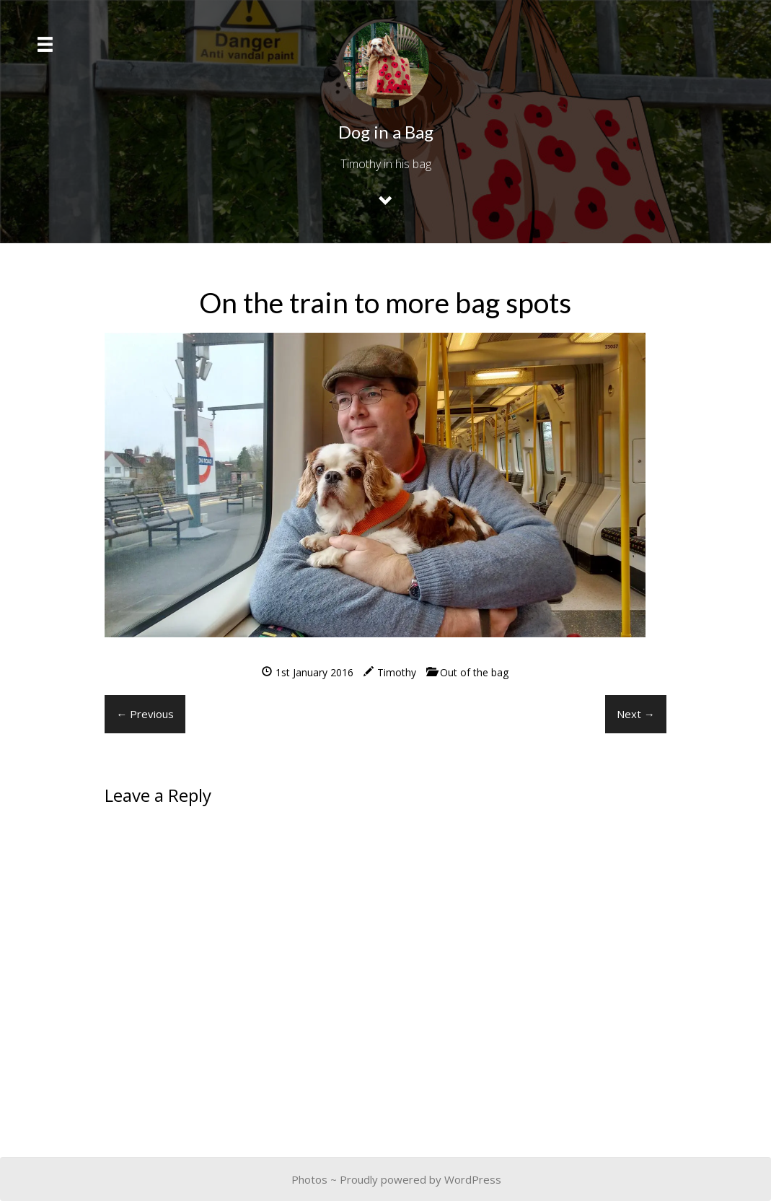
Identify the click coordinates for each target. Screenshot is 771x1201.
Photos (309, 1179)
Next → (636, 714)
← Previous (145, 714)
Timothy (396, 672)
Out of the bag (474, 672)
